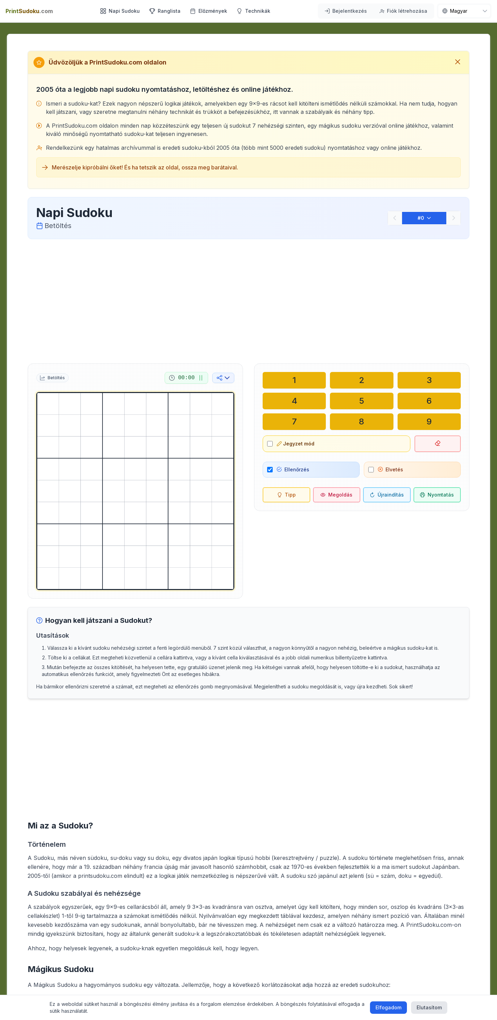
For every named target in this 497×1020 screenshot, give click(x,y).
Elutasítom (429, 1007)
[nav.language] (464, 11)
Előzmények (208, 11)
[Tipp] (286, 494)
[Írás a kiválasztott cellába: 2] (361, 380)
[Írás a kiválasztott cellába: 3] (429, 380)
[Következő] (453, 218)
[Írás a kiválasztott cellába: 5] (361, 401)
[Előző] (395, 218)
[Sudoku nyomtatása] (437, 494)
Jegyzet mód (295, 444)
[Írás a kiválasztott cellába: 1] (294, 380)
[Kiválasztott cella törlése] (438, 443)
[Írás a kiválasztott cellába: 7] (294, 421)
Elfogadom (388, 1007)
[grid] (135, 491)
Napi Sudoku (120, 11)
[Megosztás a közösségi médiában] (223, 378)
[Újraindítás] (387, 494)
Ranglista (165, 11)
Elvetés (390, 469)
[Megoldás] (337, 494)
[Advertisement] (248, 300)
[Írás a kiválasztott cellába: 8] (361, 421)
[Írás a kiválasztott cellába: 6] (429, 401)
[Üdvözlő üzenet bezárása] (458, 62)
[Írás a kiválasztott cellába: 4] (294, 401)
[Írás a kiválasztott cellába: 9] (429, 421)
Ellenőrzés (293, 469)
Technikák (253, 11)
